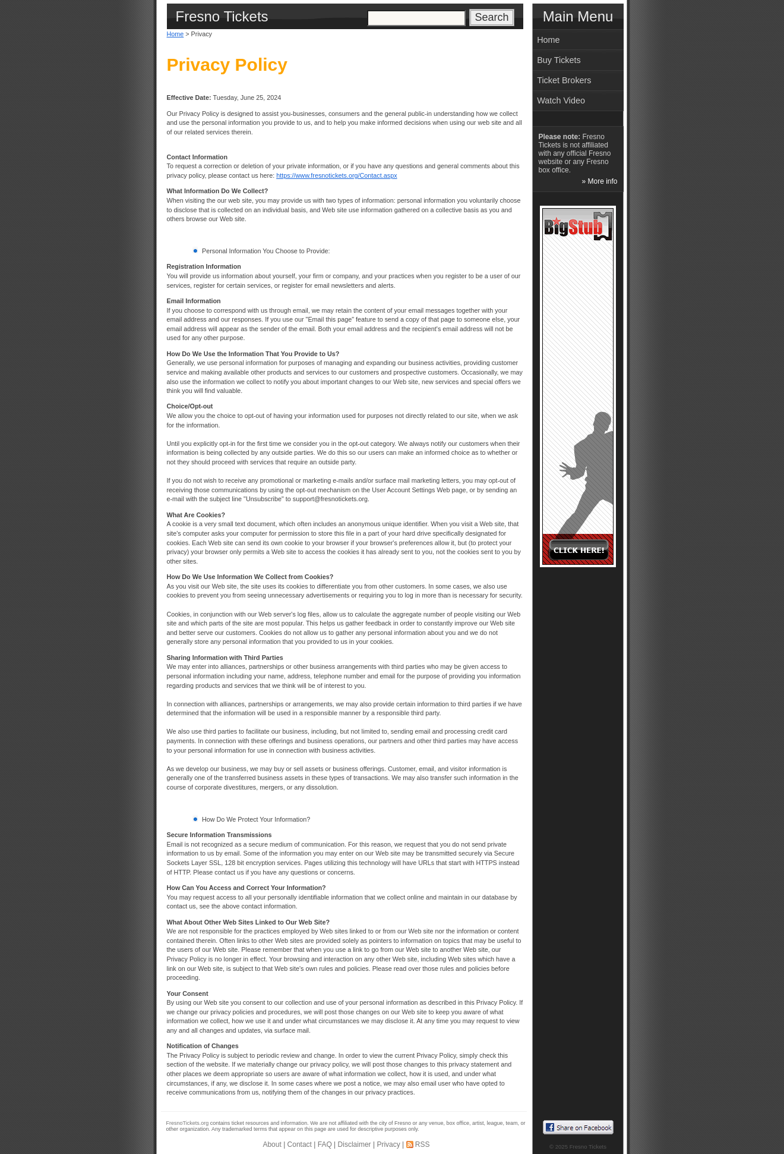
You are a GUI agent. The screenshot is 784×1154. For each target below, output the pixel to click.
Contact (299, 1144)
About (272, 1144)
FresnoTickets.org (187, 1123)
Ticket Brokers (564, 80)
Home (175, 33)
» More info (599, 181)
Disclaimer (354, 1144)
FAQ (325, 1144)
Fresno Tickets (588, 1146)
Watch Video (561, 100)
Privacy (388, 1144)
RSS (422, 1144)
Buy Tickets (559, 60)
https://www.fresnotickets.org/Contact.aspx (336, 175)
